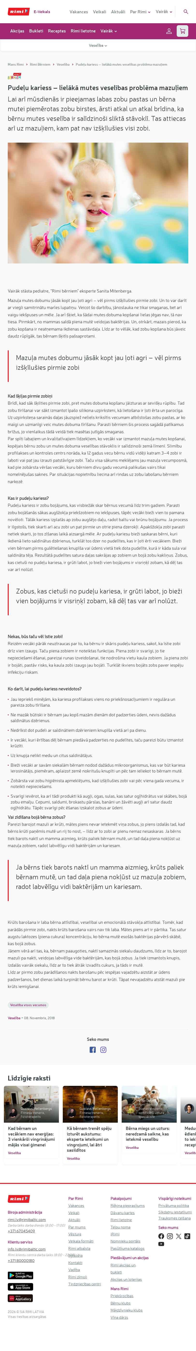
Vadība (74, 1269)
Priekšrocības (122, 1295)
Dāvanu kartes (123, 1212)
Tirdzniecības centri (84, 1284)
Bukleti (36, 31)
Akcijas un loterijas (126, 1279)
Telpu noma (120, 1227)
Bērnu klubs (121, 1303)
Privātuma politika (173, 1205)
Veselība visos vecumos (28, 1005)
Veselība (63, 64)
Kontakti (75, 1262)
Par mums (77, 1227)
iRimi (115, 1234)
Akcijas (17, 31)
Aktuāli (118, 12)
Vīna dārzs (119, 1317)
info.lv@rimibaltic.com (27, 1249)
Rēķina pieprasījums (128, 1205)
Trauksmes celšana (174, 1218)
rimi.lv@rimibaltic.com (27, 1219)
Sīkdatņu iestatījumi (175, 1212)
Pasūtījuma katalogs (128, 1248)
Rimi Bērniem (40, 64)
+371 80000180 (21, 1260)
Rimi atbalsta (79, 1248)
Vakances (79, 12)
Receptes (57, 31)
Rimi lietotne (83, 31)
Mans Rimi (16, 64)
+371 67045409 (21, 1230)
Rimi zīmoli (77, 1276)
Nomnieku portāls (125, 1241)
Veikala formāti (80, 1241)
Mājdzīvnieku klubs (127, 1310)
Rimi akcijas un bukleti (123, 1268)
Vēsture (74, 1234)
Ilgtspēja (75, 1255)
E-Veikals (42, 11)
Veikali (99, 12)
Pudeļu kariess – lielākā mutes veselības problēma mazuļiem (121, 64)
